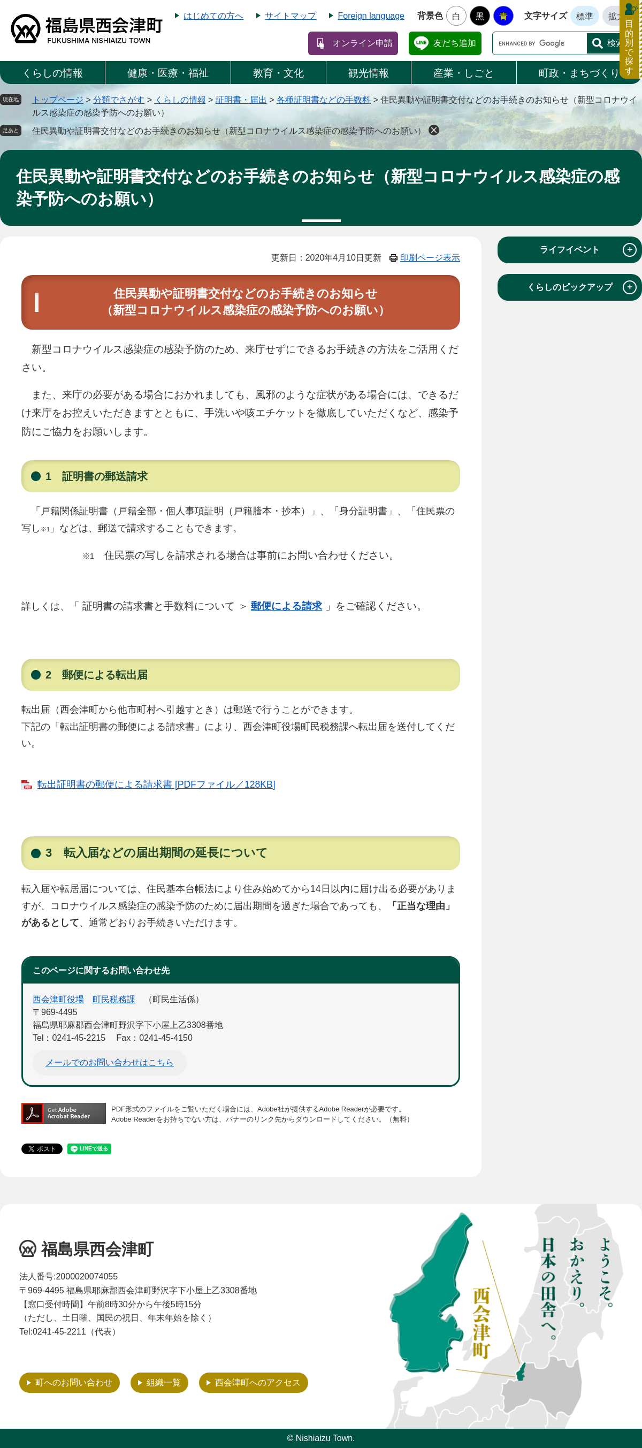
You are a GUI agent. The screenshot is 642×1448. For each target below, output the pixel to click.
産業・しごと (463, 73)
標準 (584, 16)
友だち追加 (454, 43)
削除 (434, 130)
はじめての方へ (213, 15)
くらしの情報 (52, 73)
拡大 (616, 16)
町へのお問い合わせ (73, 1382)
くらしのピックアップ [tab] (582, 287)
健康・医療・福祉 (168, 73)
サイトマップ (290, 15)
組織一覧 (164, 1382)
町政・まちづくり (579, 73)
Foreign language (371, 15)
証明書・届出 (241, 99)
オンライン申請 (363, 43)
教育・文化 (278, 73)
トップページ (57, 99)
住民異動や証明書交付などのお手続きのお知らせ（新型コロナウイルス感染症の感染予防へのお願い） (229, 130)
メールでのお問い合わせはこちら (109, 1062)
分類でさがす (118, 99)
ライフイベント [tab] (588, 250)
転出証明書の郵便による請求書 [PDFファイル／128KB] (156, 784)
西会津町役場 (58, 999)
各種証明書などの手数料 (324, 99)
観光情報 (368, 73)
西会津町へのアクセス (258, 1382)
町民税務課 (114, 999)
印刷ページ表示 (430, 257)
